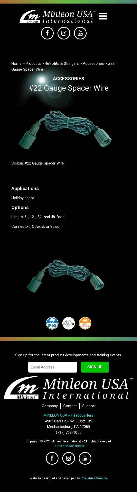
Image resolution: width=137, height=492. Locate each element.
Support (88, 406)
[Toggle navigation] (102, 16)
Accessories (93, 63)
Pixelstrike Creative (94, 478)
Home (16, 63)
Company (50, 406)
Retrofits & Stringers (62, 63)
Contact (70, 406)
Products (33, 63)
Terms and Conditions (68, 446)
